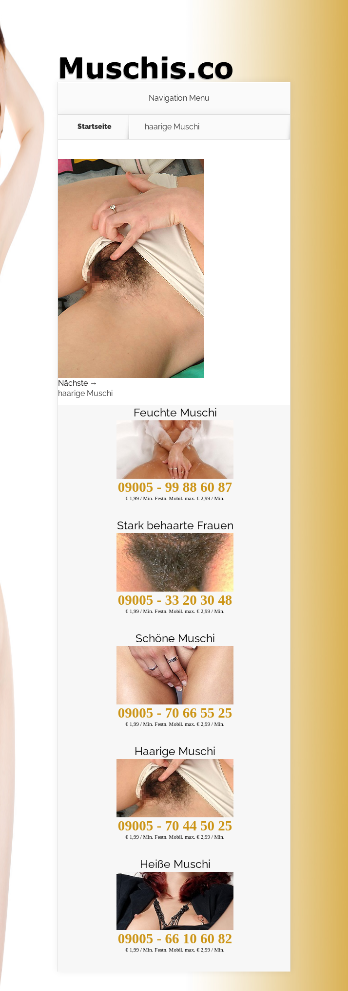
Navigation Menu (179, 98)
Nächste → (77, 383)
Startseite (94, 126)
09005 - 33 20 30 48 (175, 600)
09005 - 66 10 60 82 (175, 938)
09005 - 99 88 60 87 (175, 487)
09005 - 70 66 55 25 (175, 713)
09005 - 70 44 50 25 (175, 825)
